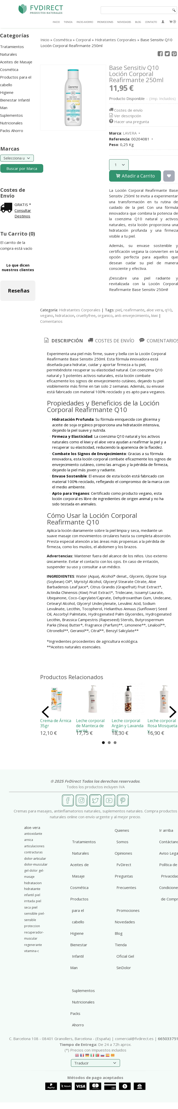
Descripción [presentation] (63, 341)
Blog (119, 933)
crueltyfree (86, 315)
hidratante (32, 888)
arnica (28, 840)
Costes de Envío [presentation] (111, 341)
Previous (45, 712)
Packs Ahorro (11, 130)
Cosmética (9, 69)
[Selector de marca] (17, 158)
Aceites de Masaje (16, 61)
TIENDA (68, 22)
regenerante (33, 945)
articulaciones (34, 846)
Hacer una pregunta (128, 121)
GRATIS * (22, 204)
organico (105, 315)
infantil (29, 895)
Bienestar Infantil (15, 100)
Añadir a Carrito (135, 176)
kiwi (154, 315)
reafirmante (134, 309)
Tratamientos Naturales (12, 50)
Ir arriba (166, 830)
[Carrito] (172, 22)
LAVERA (130, 133)
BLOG (138, 22)
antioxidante (33, 833)
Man (3, 107)
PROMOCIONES (105, 22)
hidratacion (64, 315)
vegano (46, 315)
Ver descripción (124, 115)
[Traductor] (95, 1063)
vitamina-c (31, 951)
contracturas (33, 852)
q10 (168, 309)
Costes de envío (125, 110)
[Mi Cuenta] (163, 22)
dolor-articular (35, 858)
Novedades (125, 921)
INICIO (56, 22)
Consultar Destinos (22, 213)
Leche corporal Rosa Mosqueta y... (162, 726)
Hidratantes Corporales (79, 309)
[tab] (63, 341)
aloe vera (154, 309)
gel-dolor (31, 870)
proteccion (32, 926)
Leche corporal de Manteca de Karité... (90, 726)
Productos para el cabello (15, 81)
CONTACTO (151, 22)
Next (173, 712)
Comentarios (51, 321)
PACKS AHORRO (85, 22)
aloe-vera (32, 827)
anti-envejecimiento (132, 315)
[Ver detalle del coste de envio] (7, 208)
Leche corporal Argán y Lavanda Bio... (127, 726)
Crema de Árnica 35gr (55, 723)
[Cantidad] (119, 164)
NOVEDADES (124, 22)
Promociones (128, 910)
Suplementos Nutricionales (11, 119)
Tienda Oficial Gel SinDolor (124, 956)
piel (118, 309)
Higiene (6, 92)
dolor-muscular (36, 864)
